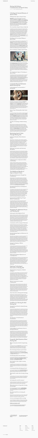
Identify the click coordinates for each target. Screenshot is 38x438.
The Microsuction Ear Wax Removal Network (19, 405)
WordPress (7, 434)
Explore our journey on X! (15, 403)
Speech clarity (12, 18)
